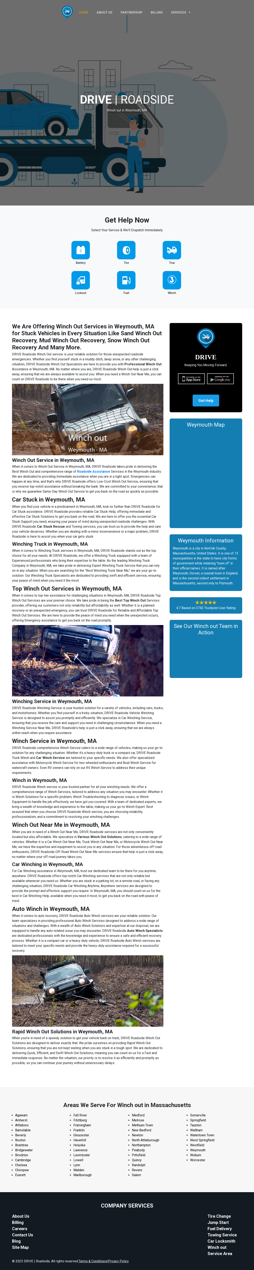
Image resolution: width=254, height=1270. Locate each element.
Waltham (196, 1130)
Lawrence (80, 1150)
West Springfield (202, 1140)
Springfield (198, 1120)
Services (181, 12)
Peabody (138, 1150)
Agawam (21, 1115)
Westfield (197, 1145)
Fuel (126, 293)
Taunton (195, 1125)
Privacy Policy (118, 1261)
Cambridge (23, 1160)
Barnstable (23, 1130)
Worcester (197, 1160)
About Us (20, 1216)
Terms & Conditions (93, 1261)
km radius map (206, 477)
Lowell (78, 1160)
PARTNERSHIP (131, 12)
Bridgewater (24, 1150)
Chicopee (22, 1170)
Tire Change (219, 1216)
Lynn (76, 1165)
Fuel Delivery (220, 1228)
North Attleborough (145, 1140)
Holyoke (79, 1145)
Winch (172, 293)
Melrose (138, 1120)
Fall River (80, 1115)
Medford (138, 1115)
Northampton (141, 1145)
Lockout (80, 293)
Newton (137, 1135)
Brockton (21, 1155)
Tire (126, 263)
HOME (83, 12)
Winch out (217, 1247)
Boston (20, 1140)
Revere (137, 1170)
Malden (78, 1170)
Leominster (81, 1155)
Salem (136, 1175)
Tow (172, 263)
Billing (157, 12)
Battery (81, 263)
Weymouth (197, 1150)
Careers (19, 1228)
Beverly (20, 1135)
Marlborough (82, 1175)
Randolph (138, 1165)
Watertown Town (202, 1135)
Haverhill (79, 1140)
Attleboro (22, 1125)
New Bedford (141, 1130)
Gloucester (81, 1135)
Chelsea (21, 1165)
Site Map (20, 1247)
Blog (16, 1241)
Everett (20, 1175)
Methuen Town (142, 1125)
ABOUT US (104, 12)
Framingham (82, 1125)
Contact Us (22, 1234)
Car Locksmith (221, 1241)
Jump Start (218, 1222)
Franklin (79, 1130)
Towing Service (222, 1234)
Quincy (137, 1160)
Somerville (198, 1115)
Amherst (21, 1120)
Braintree (21, 1145)
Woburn (195, 1155)
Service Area (220, 1253)
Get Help (205, 400)
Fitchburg (80, 1120)
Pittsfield (138, 1155)
